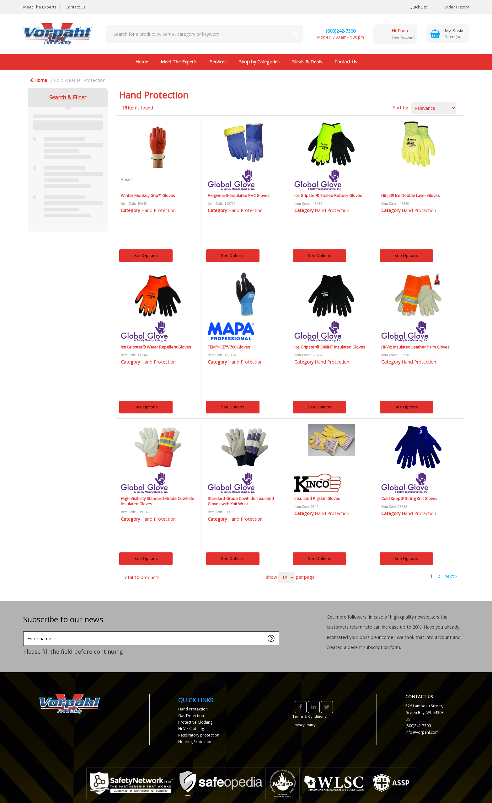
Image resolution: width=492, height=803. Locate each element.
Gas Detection (191, 715)
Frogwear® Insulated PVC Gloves (239, 195)
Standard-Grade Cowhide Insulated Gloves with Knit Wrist (241, 501)
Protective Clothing (195, 722)
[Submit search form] (295, 34)
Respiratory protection (198, 735)
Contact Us (75, 7)
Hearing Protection (195, 741)
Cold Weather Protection (79, 80)
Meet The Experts (39, 7)
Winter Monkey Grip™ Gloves (148, 195)
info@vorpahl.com (422, 732)
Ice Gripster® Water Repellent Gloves (156, 347)
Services (218, 62)
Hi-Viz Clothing (191, 728)
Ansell (126, 179)
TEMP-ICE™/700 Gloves (229, 347)
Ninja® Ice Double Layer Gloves (410, 195)
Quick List (413, 7)
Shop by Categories (259, 62)
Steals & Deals (307, 62)
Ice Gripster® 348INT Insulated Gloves (329, 347)
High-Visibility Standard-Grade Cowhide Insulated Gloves (157, 501)
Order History (451, 7)
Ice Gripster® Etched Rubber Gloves (328, 195)
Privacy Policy (304, 724)
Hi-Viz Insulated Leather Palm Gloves (415, 347)
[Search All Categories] (204, 34)
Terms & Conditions (309, 716)
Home (141, 62)
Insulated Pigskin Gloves (317, 498)
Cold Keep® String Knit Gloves (409, 498)
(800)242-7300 (341, 31)
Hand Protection (158, 210)
